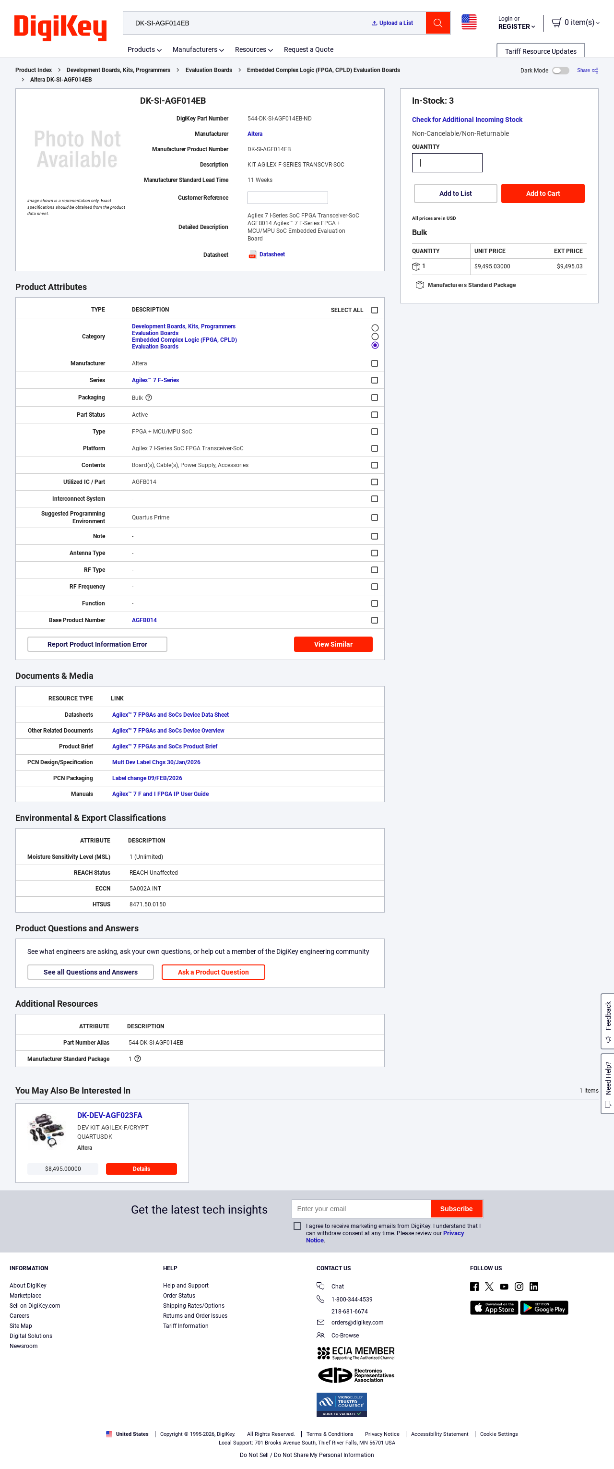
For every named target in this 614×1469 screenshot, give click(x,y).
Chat (330, 1287)
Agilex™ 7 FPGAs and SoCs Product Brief (164, 746)
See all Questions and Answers (91, 972)
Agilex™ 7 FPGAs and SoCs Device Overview (168, 730)
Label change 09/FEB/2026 (147, 778)
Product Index (33, 70)
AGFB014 (144, 620)
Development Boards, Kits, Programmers (118, 70)
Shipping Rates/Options (193, 1305)
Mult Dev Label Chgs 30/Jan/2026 (156, 762)
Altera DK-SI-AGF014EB (61, 79)
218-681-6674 (342, 1311)
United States (127, 1434)
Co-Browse (338, 1336)
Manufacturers (195, 49)
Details (141, 1169)
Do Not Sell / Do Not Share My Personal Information (307, 1455)
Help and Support (186, 1285)
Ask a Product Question (213, 972)
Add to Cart (543, 193)
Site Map (21, 1326)
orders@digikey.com (350, 1323)
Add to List (455, 193)
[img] (60, 28)
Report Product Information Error (97, 644)
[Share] (588, 70)
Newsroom (24, 1346)
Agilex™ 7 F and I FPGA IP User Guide (160, 794)
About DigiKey (28, 1285)
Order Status (179, 1295)
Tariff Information (186, 1326)
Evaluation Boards (209, 70)
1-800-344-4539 (345, 1300)
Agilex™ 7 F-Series (155, 380)
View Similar (333, 644)
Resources (250, 49)
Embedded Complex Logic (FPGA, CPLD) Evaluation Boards (323, 70)
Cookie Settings (499, 1434)
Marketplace (25, 1295)
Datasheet (266, 254)
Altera (255, 134)
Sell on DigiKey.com (35, 1305)
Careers (19, 1315)
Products (141, 49)
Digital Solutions (31, 1336)
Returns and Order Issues (195, 1315)
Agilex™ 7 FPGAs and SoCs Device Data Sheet (170, 714)
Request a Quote (308, 49)
